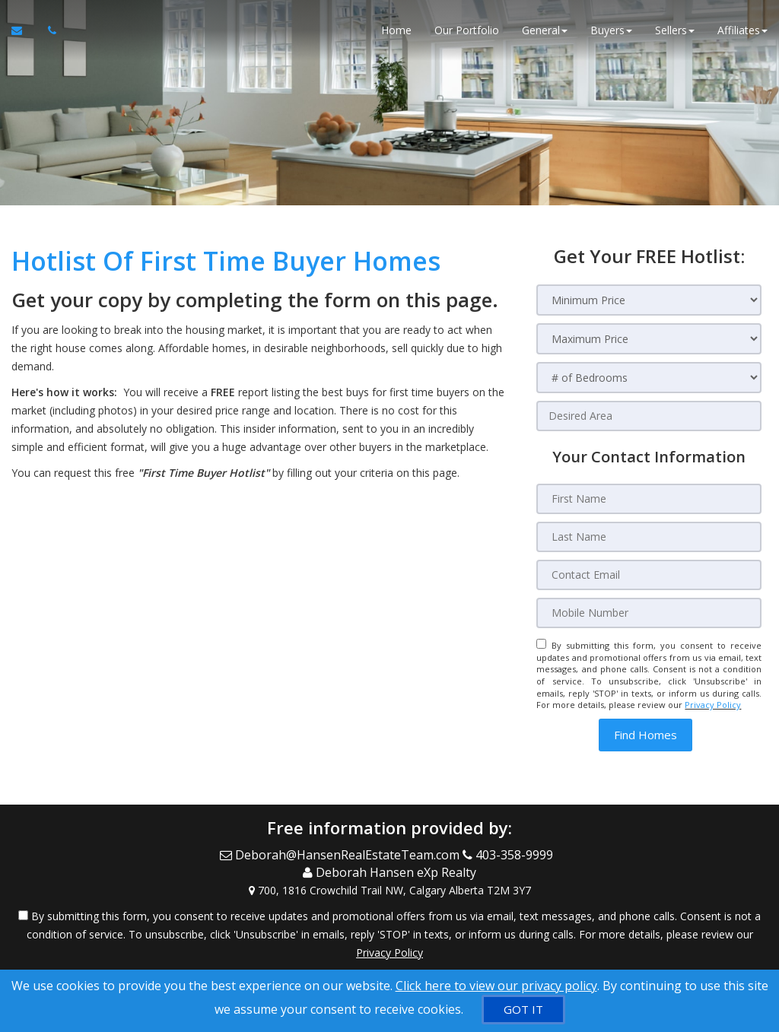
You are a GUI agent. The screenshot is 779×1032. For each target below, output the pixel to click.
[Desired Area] (649, 416)
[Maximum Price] (649, 338)
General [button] (545, 30)
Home (396, 30)
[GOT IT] (523, 1009)
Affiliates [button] (742, 30)
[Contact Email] (649, 575)
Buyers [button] (611, 30)
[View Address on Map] (389, 890)
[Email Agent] (24, 30)
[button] (645, 735)
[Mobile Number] (649, 613)
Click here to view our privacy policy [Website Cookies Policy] (496, 985)
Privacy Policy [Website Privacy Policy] (713, 704)
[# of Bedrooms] (649, 377)
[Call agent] (48, 30)
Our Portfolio (466, 30)
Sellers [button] (675, 30)
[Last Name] (649, 537)
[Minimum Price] (649, 300)
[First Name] (649, 499)
